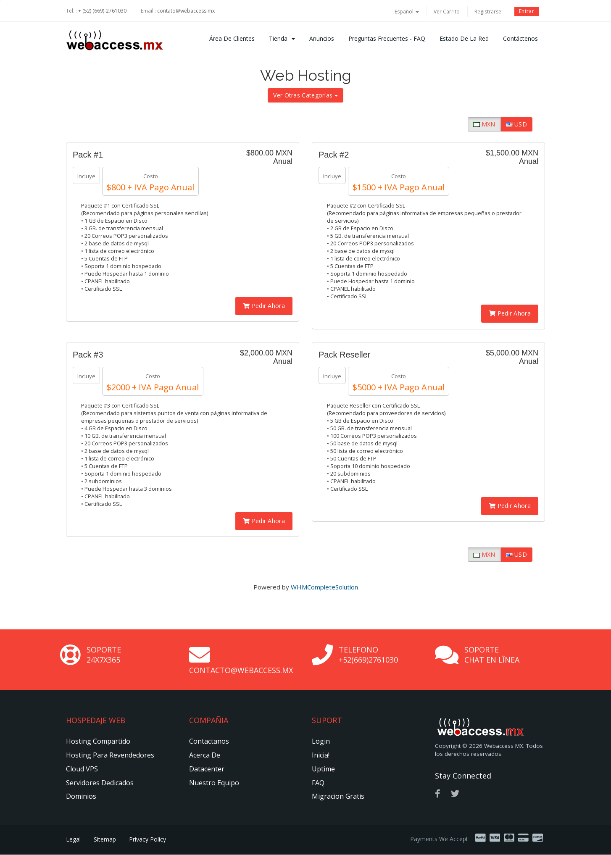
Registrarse (487, 11)
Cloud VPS (82, 768)
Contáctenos (520, 38)
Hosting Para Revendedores (110, 755)
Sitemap (105, 839)
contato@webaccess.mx (186, 10)
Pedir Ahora (264, 306)
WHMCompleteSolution (324, 587)
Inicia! (320, 755)
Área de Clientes (232, 38)
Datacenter (206, 768)
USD (516, 124)
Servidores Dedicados (100, 782)
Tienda (282, 38)
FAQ (318, 782)
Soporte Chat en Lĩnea (491, 655)
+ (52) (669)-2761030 (102, 10)
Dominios (81, 796)
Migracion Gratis (338, 796)
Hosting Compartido (98, 741)
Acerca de (204, 755)
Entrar (526, 11)
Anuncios (321, 38)
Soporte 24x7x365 (104, 655)
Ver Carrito (447, 11)
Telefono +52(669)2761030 (368, 655)
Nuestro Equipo (214, 782)
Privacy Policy (147, 839)
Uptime (323, 768)
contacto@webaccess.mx (241, 670)
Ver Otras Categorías (305, 95)
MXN (484, 124)
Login (321, 741)
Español (407, 11)
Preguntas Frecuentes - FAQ (386, 38)
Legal (73, 839)
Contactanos (209, 741)
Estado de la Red (464, 38)
